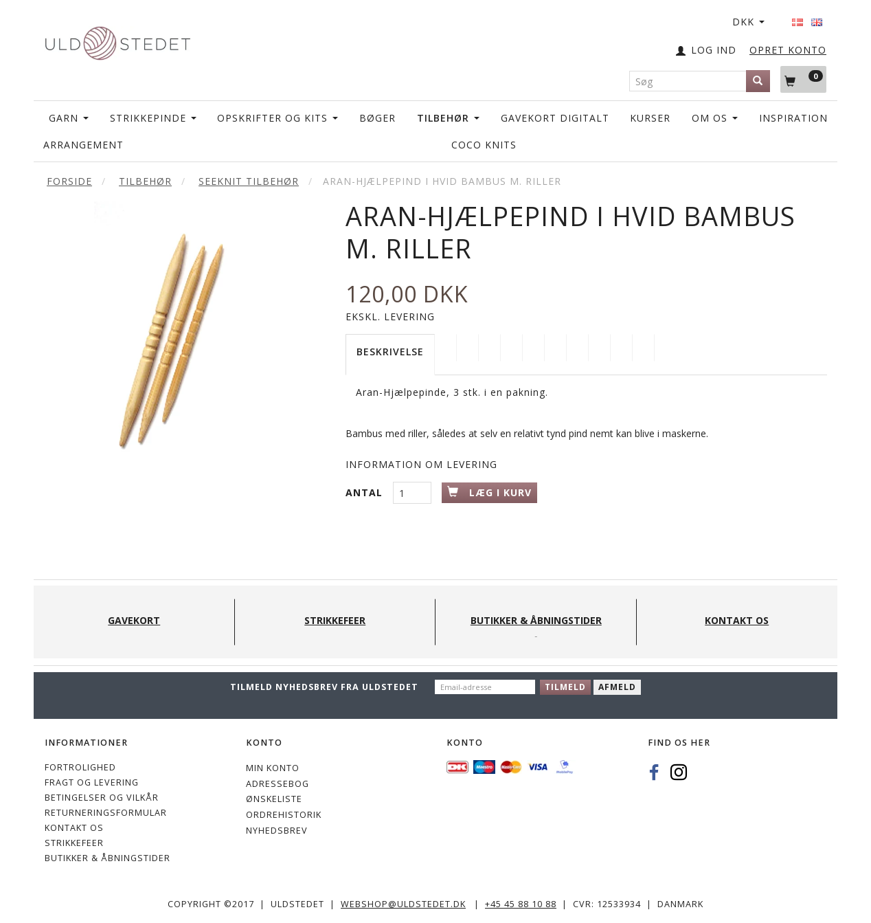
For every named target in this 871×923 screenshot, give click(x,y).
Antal (366, 492)
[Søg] (758, 81)
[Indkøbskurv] (803, 79)
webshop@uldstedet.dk (403, 904)
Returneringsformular (106, 813)
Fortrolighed (80, 767)
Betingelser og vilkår (102, 797)
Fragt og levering (92, 782)
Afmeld (617, 687)
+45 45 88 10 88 (520, 904)
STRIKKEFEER (74, 843)
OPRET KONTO (787, 49)
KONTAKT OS (74, 828)
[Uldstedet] (117, 40)
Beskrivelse (390, 351)
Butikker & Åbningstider (107, 858)
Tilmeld (565, 687)
